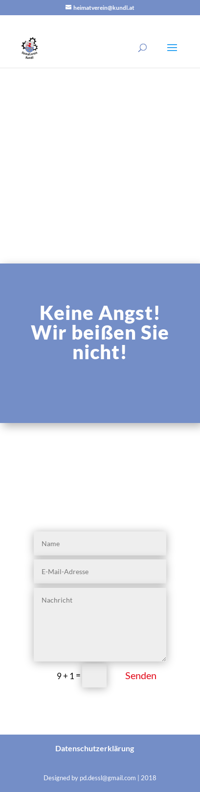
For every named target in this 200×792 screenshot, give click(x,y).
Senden (140, 675)
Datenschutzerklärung (94, 748)
